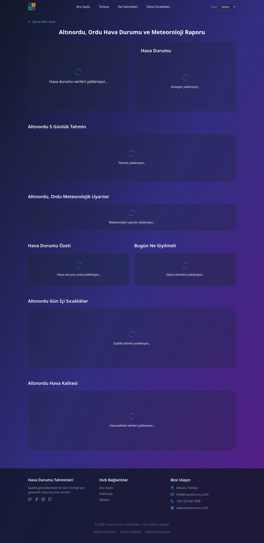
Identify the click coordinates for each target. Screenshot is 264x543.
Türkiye (104, 7)
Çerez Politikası (130, 532)
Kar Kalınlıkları (128, 7)
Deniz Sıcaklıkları (158, 7)
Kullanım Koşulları (157, 532)
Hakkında (106, 494)
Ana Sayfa (83, 7)
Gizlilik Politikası (104, 532)
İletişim (104, 500)
